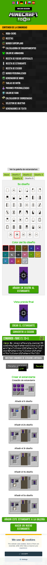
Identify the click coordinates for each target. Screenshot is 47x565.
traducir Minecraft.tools (28, 522)
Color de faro (10, 93)
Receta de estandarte (14, 63)
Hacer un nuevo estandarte (23, 480)
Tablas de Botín (11, 83)
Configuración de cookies (31, 519)
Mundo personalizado (14, 73)
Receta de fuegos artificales (17, 58)
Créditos (25, 517)
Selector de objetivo (13, 103)
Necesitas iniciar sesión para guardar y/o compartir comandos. (23, 494)
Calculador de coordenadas (17, 98)
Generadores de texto (14, 108)
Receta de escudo (12, 68)
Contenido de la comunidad (14, 27)
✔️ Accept (23, 554)
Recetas (7, 38)
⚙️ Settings (23, 559)
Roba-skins (9, 33)
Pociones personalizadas (15, 88)
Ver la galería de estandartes (23, 122)
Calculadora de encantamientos (19, 48)
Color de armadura (13, 53)
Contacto (32, 517)
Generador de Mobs (13, 78)
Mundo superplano (12, 43)
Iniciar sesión (23, 9)
